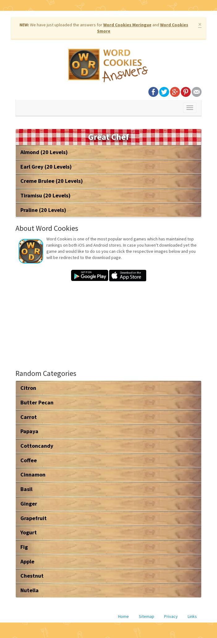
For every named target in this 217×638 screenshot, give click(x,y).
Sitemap (146, 616)
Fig (24, 546)
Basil (26, 489)
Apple (27, 561)
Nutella (29, 590)
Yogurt (28, 532)
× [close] (200, 24)
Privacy (171, 616)
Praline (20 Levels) (43, 209)
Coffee (28, 460)
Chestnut (32, 575)
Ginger (28, 503)
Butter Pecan (36, 402)
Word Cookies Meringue (127, 25)
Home (123, 616)
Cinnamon (32, 474)
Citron (28, 387)
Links (192, 616)
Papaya (29, 431)
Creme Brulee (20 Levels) (51, 180)
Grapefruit (33, 518)
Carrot (28, 416)
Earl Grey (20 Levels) (46, 166)
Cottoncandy (36, 445)
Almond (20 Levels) (44, 152)
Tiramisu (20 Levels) (45, 195)
